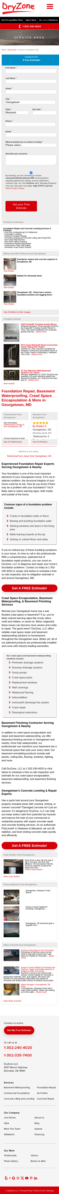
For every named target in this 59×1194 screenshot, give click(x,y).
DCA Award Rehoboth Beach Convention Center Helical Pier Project (39, 346)
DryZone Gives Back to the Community (37, 950)
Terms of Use (11, 188)
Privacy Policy (26, 1190)
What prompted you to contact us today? (24, 142)
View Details (9, 271)
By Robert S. (40, 426)
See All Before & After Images (17, 312)
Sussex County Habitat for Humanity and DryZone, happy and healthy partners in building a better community (38, 969)
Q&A (6, 1123)
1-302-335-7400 (18, 1055)
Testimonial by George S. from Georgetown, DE (14, 426)
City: (8, 99)
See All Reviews (40, 442)
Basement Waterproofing (17, 1087)
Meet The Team (12, 1128)
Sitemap (50, 1190)
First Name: (11, 68)
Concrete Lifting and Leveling (19, 1098)
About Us (39, 1117)
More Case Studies (12, 876)
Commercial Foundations (17, 1093)
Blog (36, 1123)
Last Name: (11, 78)
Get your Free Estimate (21, 206)
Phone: (9, 121)
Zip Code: (37, 109)
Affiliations (9, 1134)
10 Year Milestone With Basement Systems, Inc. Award (36, 372)
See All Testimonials (13, 442)
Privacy (21, 188)
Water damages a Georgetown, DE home (35, 986)
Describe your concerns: (17, 154)
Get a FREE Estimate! (29, 588)
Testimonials (10, 1155)
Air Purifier (42, 1093)
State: (9, 109)
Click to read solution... (34, 869)
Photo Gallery (11, 1161)
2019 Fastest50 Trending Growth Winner (39, 324)
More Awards (9, 383)
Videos (34, 1155)
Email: (9, 132)
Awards (38, 1128)
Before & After (38, 1161)
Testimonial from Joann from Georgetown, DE (29, 456)
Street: (9, 88)
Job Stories (10, 1117)
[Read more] (41, 332)
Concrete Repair (45, 1098)
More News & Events (12, 1001)
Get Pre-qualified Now (12, 20)
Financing (39, 1134)
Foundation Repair (46, 1087)
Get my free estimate (19, 1030)
